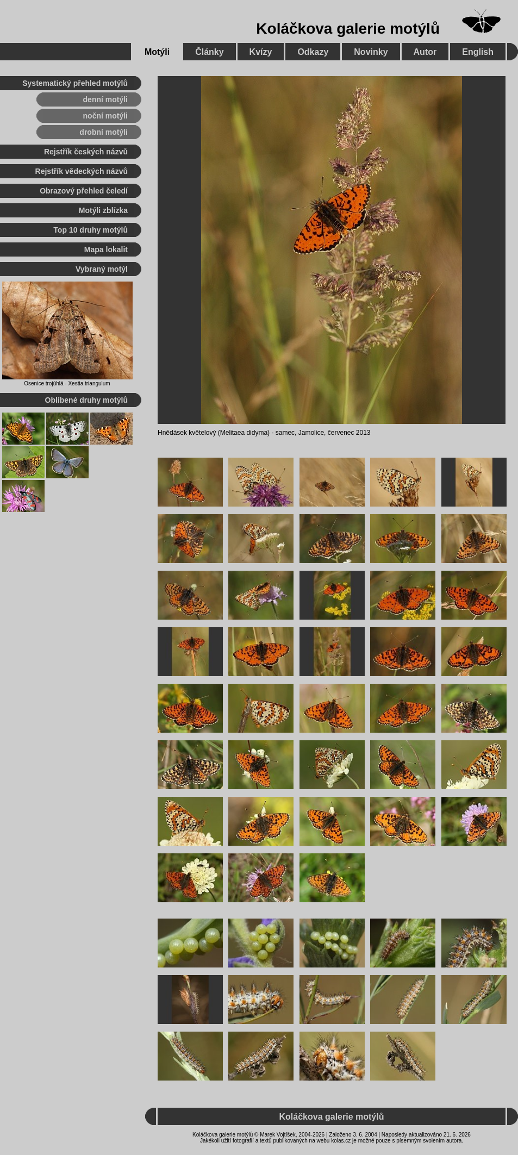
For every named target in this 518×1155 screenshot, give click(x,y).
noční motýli (105, 115)
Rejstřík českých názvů (86, 151)
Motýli (157, 52)
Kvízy (260, 52)
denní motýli (105, 99)
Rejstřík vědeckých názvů (81, 171)
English (478, 52)
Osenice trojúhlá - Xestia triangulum (67, 383)
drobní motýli (103, 132)
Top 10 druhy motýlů (90, 230)
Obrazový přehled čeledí (84, 190)
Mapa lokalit (106, 249)
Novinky (371, 52)
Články (209, 52)
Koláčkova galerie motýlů (348, 28)
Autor (425, 52)
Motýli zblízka (103, 210)
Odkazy (312, 52)
